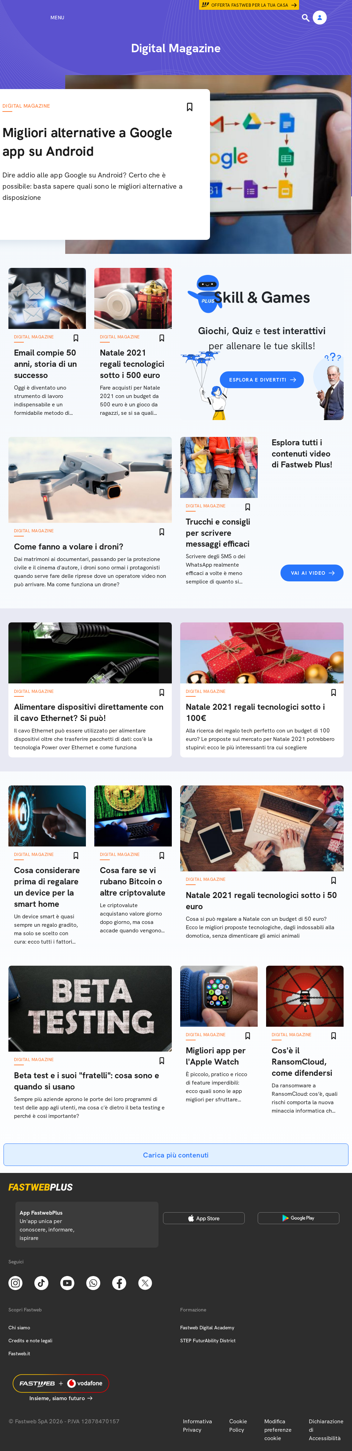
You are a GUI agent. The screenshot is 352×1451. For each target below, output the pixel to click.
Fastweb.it (19, 1353)
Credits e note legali (30, 1340)
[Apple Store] (204, 1218)
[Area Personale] (320, 18)
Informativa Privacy (197, 1425)
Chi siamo (19, 1327)
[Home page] (176, 17)
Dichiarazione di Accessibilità (326, 1430)
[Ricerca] (306, 17)
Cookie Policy (238, 1425)
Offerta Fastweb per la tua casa (250, 5)
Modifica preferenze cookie (278, 1430)
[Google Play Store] (298, 1218)
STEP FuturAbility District (208, 1340)
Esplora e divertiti (258, 380)
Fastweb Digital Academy (207, 1327)
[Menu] (44, 17)
